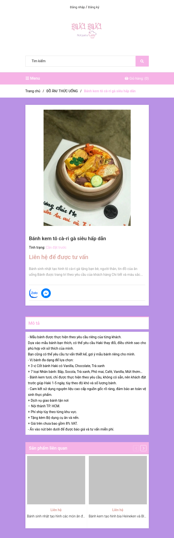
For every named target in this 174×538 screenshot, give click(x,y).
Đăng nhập (77, 7)
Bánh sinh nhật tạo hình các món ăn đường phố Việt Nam (69, 516)
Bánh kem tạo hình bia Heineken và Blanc (119, 516)
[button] (143, 448)
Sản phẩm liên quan (48, 448)
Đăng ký (93, 7)
